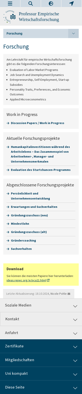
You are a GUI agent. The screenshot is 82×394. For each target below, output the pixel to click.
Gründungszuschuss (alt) (29, 232)
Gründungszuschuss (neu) (29, 215)
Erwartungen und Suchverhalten (34, 207)
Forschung (43, 33)
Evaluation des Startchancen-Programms (41, 170)
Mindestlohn (20, 224)
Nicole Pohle (59, 294)
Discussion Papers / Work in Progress (37, 123)
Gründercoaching (23, 240)
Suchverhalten (21, 249)
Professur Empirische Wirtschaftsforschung (39, 16)
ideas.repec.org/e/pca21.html (26, 280)
